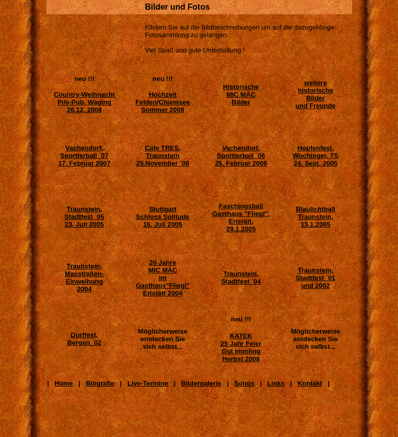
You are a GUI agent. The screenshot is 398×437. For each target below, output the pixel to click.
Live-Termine (147, 383)
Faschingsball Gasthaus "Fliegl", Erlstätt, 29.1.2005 (241, 217)
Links (275, 383)
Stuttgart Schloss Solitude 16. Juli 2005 (163, 216)
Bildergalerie (201, 383)
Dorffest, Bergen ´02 (84, 338)
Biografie (100, 383)
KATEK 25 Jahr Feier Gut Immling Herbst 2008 (241, 347)
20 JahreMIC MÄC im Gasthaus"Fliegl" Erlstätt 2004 (163, 278)
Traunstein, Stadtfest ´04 (241, 277)
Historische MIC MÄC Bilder (241, 94)
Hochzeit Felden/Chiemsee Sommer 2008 (163, 102)
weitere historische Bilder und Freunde (316, 94)
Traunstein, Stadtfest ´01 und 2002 (315, 277)
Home (64, 383)
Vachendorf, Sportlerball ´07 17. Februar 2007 (84, 155)
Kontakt (310, 383)
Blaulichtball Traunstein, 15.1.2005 (315, 216)
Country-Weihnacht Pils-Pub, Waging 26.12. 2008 (84, 102)
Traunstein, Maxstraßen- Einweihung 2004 (84, 277)
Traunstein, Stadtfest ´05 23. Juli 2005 (84, 216)
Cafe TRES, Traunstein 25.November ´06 (162, 155)
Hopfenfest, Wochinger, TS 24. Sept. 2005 (315, 155)
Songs (244, 383)
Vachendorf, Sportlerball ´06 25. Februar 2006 (241, 155)
